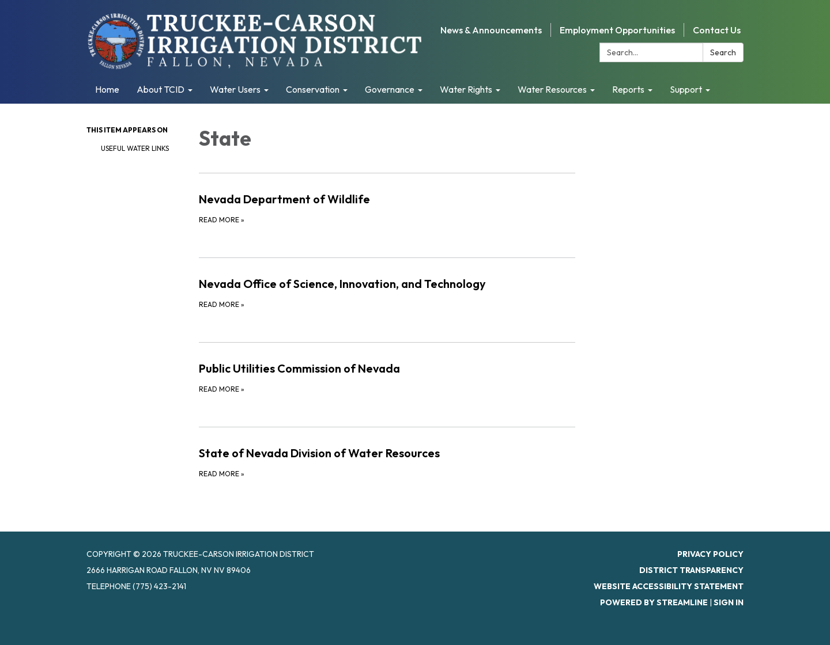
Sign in (729, 602)
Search (723, 52)
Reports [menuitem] (628, 89)
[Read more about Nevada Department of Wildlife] (387, 208)
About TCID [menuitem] (160, 89)
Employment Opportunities (617, 30)
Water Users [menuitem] (235, 89)
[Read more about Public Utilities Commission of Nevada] (387, 377)
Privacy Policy (710, 554)
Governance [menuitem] (389, 89)
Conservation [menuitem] (312, 89)
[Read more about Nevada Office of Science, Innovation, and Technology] (387, 292)
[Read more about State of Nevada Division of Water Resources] (387, 462)
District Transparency (691, 570)
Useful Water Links (135, 148)
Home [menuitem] (107, 89)
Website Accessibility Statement (669, 586)
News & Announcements (491, 30)
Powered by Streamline (654, 602)
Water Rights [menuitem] (466, 89)
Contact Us (717, 30)
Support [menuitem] (686, 89)
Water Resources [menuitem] (552, 89)
